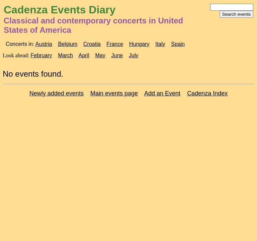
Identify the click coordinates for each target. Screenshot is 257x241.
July (133, 55)
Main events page (114, 93)
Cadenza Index (207, 93)
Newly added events (56, 93)
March (65, 55)
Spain (178, 44)
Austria (43, 44)
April (84, 55)
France (114, 44)
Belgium (67, 44)
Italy (160, 44)
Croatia (92, 44)
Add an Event (162, 93)
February (41, 55)
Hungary (139, 44)
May (100, 55)
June (117, 55)
